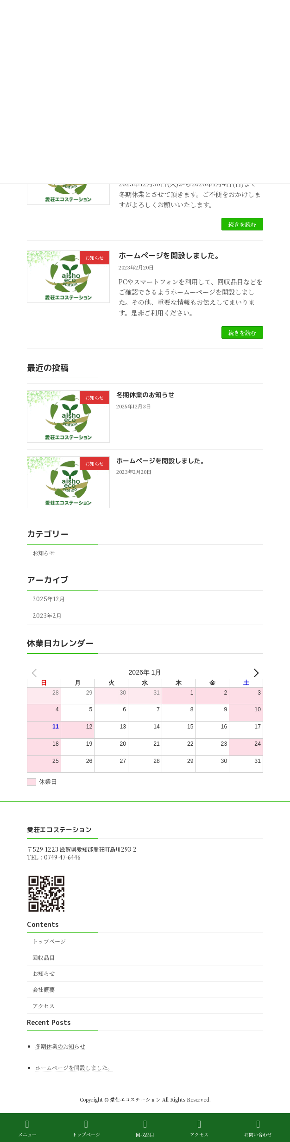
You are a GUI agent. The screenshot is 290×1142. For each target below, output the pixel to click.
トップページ (49, 941)
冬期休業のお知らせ (145, 394)
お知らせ (43, 553)
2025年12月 (48, 599)
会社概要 (43, 989)
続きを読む (242, 224)
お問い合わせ (258, 1128)
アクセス (43, 1006)
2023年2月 (47, 615)
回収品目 (43, 957)
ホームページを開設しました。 (170, 255)
